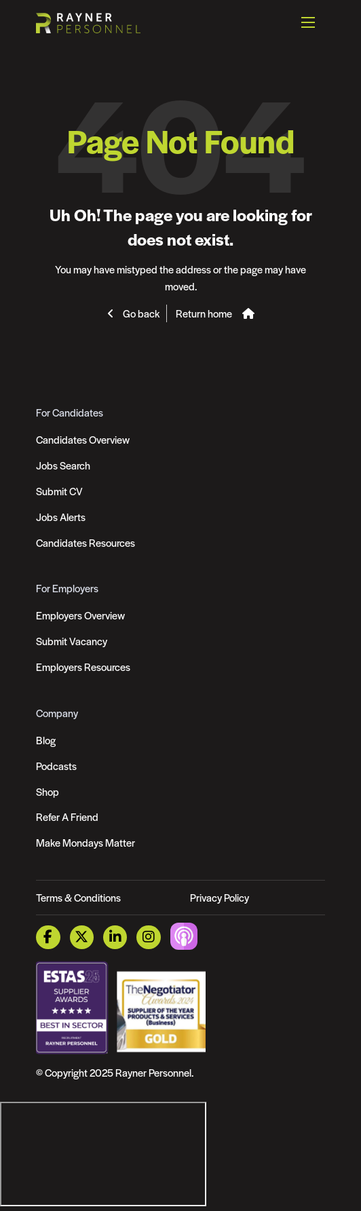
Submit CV (59, 491)
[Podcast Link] (183, 935)
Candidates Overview (83, 439)
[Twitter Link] (82, 937)
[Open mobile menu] (308, 22)
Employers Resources (83, 666)
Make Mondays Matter (85, 842)
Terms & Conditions (78, 897)
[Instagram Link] (148, 937)
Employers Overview (80, 615)
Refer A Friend (67, 816)
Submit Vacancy (71, 641)
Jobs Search (63, 465)
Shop (47, 791)
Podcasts (56, 765)
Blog (46, 740)
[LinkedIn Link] (115, 937)
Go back (140, 313)
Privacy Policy (219, 897)
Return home (204, 313)
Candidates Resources (85, 542)
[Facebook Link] (48, 937)
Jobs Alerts (61, 517)
